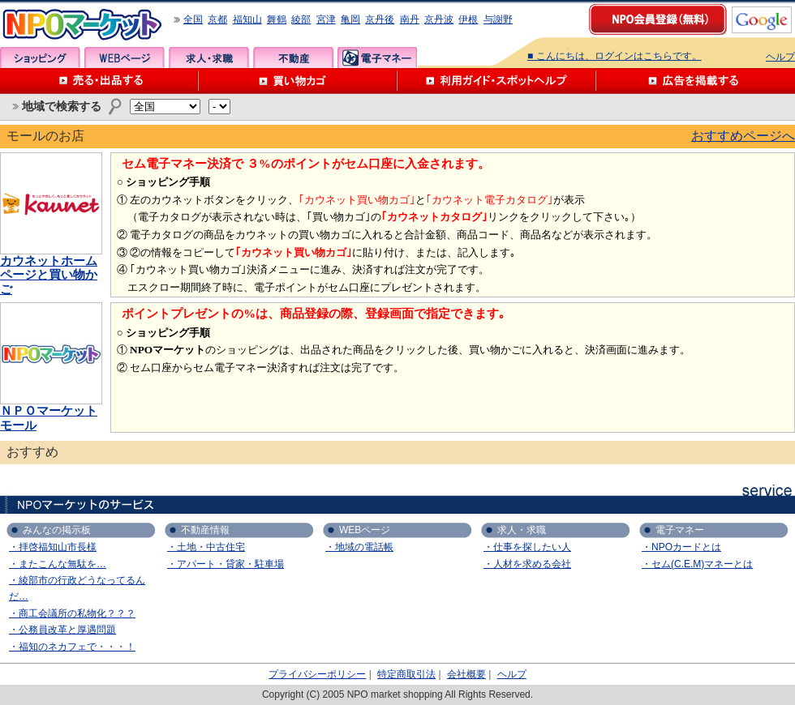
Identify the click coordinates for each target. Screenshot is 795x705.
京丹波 (438, 19)
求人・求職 (209, 57)
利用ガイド (497, 81)
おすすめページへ (743, 136)
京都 (217, 19)
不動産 (293, 57)
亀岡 (350, 19)
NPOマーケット (82, 24)
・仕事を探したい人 (527, 547)
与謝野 (498, 19)
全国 (193, 19)
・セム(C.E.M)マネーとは (697, 564)
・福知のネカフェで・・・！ (72, 646)
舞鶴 (276, 19)
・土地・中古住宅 (206, 547)
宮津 (326, 19)
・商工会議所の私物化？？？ (72, 613)
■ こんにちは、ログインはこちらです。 (614, 56)
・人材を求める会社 (527, 564)
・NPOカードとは (681, 547)
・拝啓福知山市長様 (53, 547)
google (762, 19)
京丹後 (379, 19)
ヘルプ (780, 56)
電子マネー (377, 57)
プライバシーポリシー (317, 674)
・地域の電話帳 (359, 547)
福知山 (247, 19)
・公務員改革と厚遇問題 (62, 629)
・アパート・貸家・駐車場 (225, 564)
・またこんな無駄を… (57, 564)
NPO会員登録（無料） (658, 20)
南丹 (409, 19)
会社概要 (466, 674)
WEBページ (124, 57)
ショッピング (40, 57)
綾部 (301, 19)
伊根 (468, 19)
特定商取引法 (406, 674)
